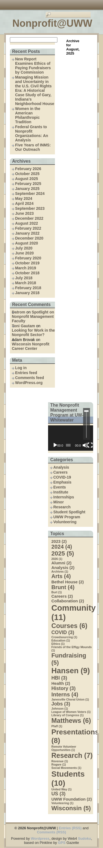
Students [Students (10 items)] (68, 778)
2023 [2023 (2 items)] (59, 541)
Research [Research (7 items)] (72, 755)
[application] (70, 438)
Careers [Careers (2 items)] (62, 596)
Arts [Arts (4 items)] (61, 576)
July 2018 (23, 278)
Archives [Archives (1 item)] (59, 571)
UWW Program (66, 517)
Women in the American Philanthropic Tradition (27, 115)
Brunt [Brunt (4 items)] (62, 587)
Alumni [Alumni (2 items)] (61, 562)
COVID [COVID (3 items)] (62, 632)
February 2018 (28, 288)
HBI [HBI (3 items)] (59, 678)
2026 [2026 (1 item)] (56, 558)
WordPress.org (29, 382)
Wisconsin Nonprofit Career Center (30, 346)
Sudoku (84, 838)
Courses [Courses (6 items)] (69, 625)
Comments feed (29, 377)
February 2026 (28, 169)
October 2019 (27, 263)
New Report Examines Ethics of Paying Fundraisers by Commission (33, 65)
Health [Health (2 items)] (60, 683)
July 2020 (23, 248)
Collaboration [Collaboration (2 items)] (67, 601)
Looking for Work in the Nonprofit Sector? (33, 332)
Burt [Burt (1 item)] (56, 592)
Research (62, 507)
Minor (58, 502)
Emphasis (62, 482)
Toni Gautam (23, 326)
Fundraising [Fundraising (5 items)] (68, 659)
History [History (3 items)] (63, 688)
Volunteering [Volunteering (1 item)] (62, 803)
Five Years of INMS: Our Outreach (33, 147)
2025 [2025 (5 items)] (62, 553)
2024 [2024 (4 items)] (61, 547)
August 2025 (26, 178)
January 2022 (27, 233)
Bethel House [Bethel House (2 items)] (67, 581)
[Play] (55, 445)
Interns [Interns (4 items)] (64, 694)
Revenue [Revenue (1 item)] (59, 761)
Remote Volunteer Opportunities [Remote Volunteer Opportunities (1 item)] (63, 748)
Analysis (61, 467)
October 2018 (27, 273)
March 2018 (25, 283)
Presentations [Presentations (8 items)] (72, 736)
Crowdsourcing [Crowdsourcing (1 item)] (64, 637)
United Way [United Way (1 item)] (61, 789)
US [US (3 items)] (58, 793)
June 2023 (24, 213)
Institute (60, 492)
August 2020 (26, 243)
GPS (61, 843)
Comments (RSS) (51, 832)
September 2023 (29, 208)
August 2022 (26, 223)
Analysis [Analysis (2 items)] (62, 567)
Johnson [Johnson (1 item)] (59, 708)
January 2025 (27, 188)
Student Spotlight (69, 512)
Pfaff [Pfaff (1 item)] (56, 726)
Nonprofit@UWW (52, 23)
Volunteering (65, 522)
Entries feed (26, 373)
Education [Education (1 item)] (60, 640)
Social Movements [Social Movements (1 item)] (66, 767)
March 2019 (25, 268)
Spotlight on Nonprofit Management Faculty (33, 316)
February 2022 (28, 228)
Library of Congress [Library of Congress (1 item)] (67, 715)
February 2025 (28, 183)
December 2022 (29, 218)
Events (59, 487)
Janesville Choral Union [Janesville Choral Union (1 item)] (70, 699)
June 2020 (24, 253)
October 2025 (27, 173)
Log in (21, 368)
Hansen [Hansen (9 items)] (70, 670)
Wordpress (40, 838)
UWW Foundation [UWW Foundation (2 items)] (71, 799)
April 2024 (24, 203)
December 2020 (29, 238)
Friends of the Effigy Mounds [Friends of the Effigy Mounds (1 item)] (71, 648)
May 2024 (23, 198)
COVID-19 (62, 477)
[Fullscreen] (90, 445)
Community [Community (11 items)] (72, 612)
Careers (60, 472)
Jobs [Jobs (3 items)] (60, 704)
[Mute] (85, 445)
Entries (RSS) (70, 828)
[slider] (86, 424)
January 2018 (27, 293)
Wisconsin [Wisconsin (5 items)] (71, 808)
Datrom (18, 312)
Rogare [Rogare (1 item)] (58, 764)
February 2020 (28, 258)
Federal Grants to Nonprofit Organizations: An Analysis (31, 133)
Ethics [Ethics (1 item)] (58, 643)
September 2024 (29, 193)
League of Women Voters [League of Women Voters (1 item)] (71, 711)
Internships (63, 497)
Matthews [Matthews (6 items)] (71, 720)
